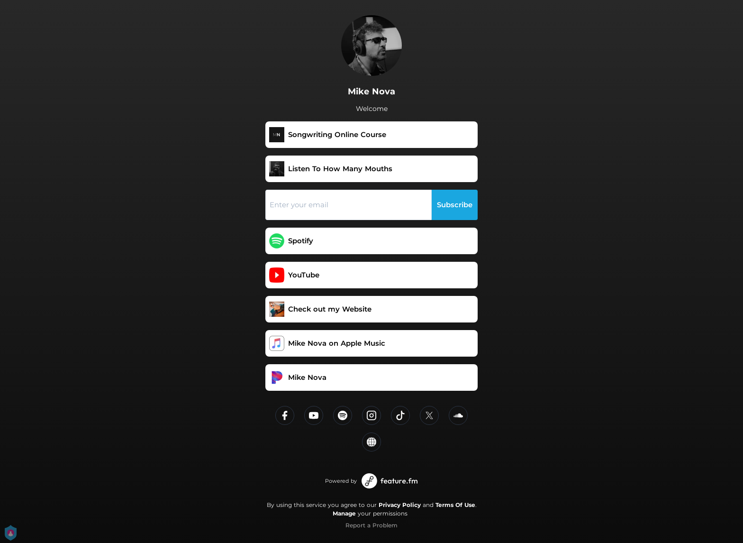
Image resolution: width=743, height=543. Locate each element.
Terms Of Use (455, 504)
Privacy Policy (400, 504)
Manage (344, 513)
